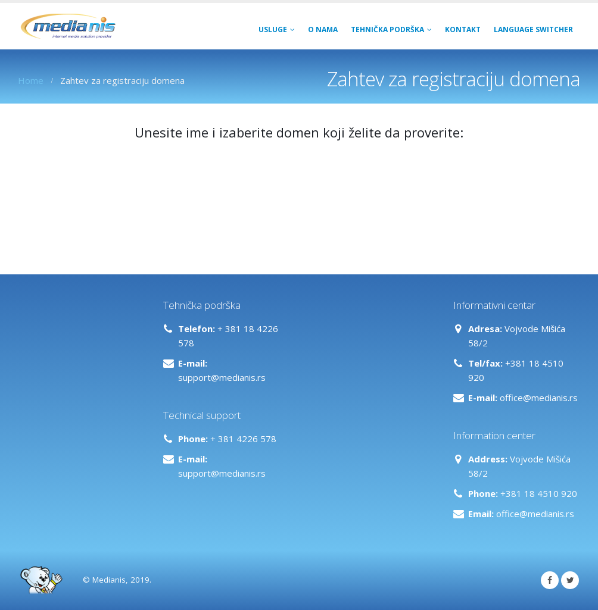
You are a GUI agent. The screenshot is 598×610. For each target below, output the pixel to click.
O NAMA (323, 29)
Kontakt (463, 29)
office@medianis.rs (539, 397)
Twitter (570, 580)
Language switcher (533, 29)
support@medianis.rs (222, 377)
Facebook (550, 580)
